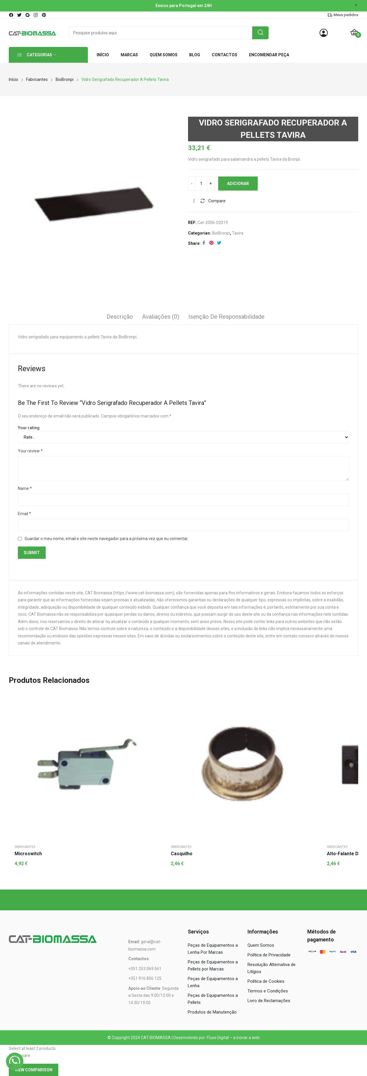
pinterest (44, 15)
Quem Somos (260, 945)
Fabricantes (25, 847)
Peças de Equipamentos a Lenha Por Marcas (213, 949)
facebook (11, 15)
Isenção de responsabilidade (226, 316)
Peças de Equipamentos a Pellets (213, 999)
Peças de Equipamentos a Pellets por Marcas (213, 965)
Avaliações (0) (160, 316)
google (27, 15)
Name (25, 488)
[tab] (120, 317)
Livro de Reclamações (268, 1000)
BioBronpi (221, 233)
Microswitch (28, 853)
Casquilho (181, 853)
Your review (30, 451)
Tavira (237, 233)
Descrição (120, 316)
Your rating (29, 428)
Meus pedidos (346, 15)
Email (24, 513)
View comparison (33, 1069)
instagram (36, 15)
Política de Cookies (265, 981)
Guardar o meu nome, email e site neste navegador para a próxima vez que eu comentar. (106, 538)
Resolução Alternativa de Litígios (271, 968)
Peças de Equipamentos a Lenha (213, 982)
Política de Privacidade (269, 955)
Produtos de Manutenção (212, 1012)
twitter (19, 15)
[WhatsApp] (14, 1061)
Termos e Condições (267, 991)
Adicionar (238, 183)
